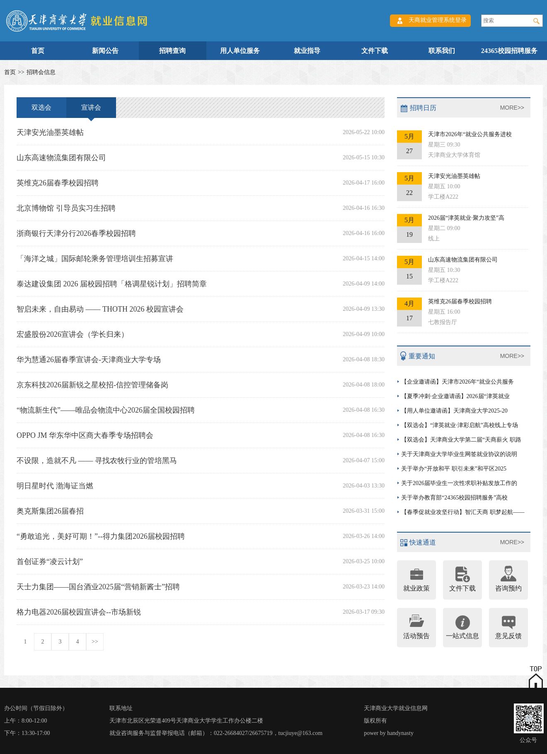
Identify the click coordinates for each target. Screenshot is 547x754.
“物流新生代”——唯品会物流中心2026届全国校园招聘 (201, 410)
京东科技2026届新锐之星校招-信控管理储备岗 (201, 385)
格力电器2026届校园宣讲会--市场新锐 (201, 612)
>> (95, 642)
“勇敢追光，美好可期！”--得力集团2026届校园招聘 (201, 536)
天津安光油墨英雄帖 (201, 132)
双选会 (41, 107)
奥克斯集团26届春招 (201, 511)
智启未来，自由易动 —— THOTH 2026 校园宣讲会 (201, 309)
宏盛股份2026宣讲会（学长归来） (201, 334)
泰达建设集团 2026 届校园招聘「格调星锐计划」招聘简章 (201, 284)
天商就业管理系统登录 (438, 20)
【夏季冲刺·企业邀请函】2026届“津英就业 (455, 396)
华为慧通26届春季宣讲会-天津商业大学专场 (201, 359)
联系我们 (441, 50)
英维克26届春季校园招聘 (201, 183)
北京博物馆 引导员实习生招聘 (201, 208)
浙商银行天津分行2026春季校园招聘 (201, 233)
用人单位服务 (240, 50)
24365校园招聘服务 (509, 50)
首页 (37, 50)
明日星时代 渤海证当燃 (201, 486)
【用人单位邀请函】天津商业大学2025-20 (454, 411)
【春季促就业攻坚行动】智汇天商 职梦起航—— (463, 512)
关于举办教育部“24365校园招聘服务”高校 (454, 498)
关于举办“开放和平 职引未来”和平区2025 (453, 469)
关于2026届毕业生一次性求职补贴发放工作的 (459, 483)
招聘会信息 (41, 72)
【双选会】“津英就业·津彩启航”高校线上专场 (459, 425)
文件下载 (374, 50)
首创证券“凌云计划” (201, 561)
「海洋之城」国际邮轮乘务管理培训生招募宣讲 (201, 259)
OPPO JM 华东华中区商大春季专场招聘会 (201, 435)
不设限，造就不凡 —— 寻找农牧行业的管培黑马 (201, 460)
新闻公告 (105, 50)
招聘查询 (172, 50)
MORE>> (512, 107)
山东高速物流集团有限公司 (201, 158)
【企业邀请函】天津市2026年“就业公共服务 (457, 382)
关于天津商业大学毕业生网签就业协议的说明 (459, 454)
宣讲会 (91, 111)
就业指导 (307, 50)
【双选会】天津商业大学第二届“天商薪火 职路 (461, 440)
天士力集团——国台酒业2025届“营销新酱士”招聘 (201, 587)
